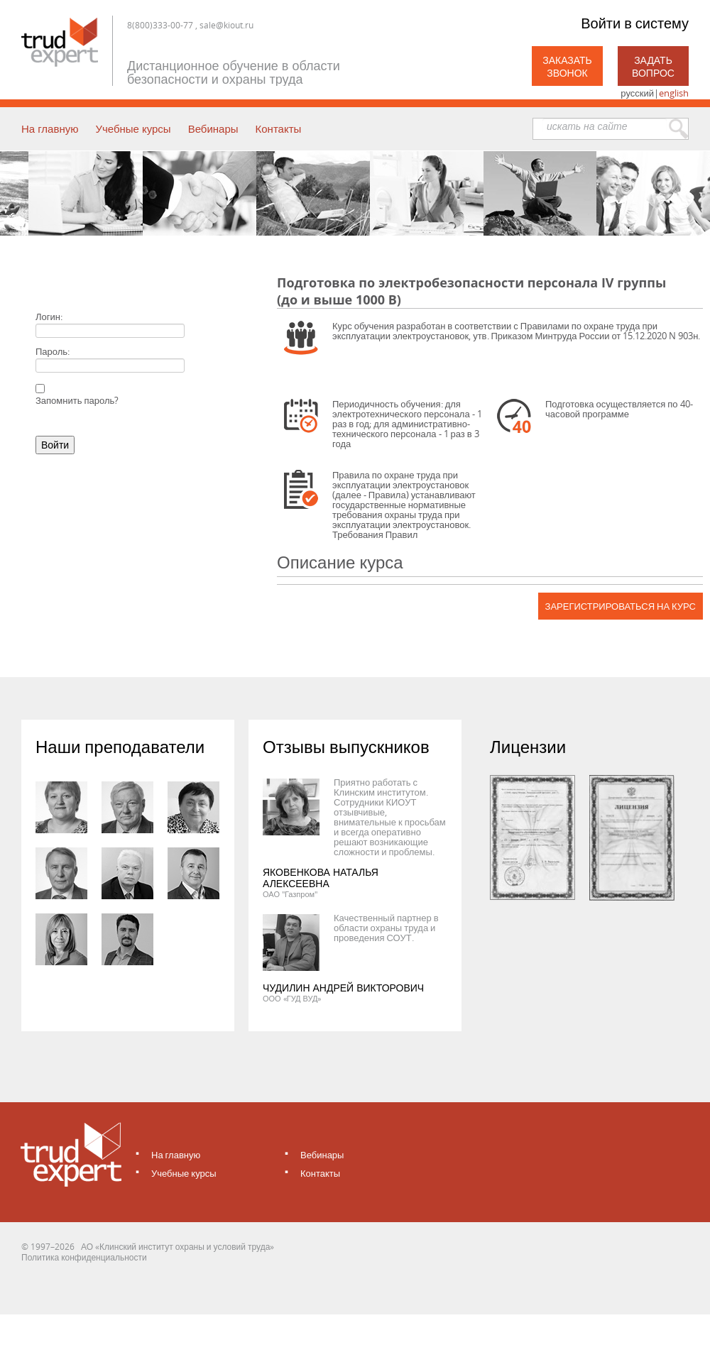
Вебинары (213, 128)
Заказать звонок (567, 66)
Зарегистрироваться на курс (620, 606)
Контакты (279, 128)
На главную (49, 128)
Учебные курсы (132, 128)
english (674, 93)
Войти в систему (635, 23)
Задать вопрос (653, 66)
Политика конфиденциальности (84, 1257)
